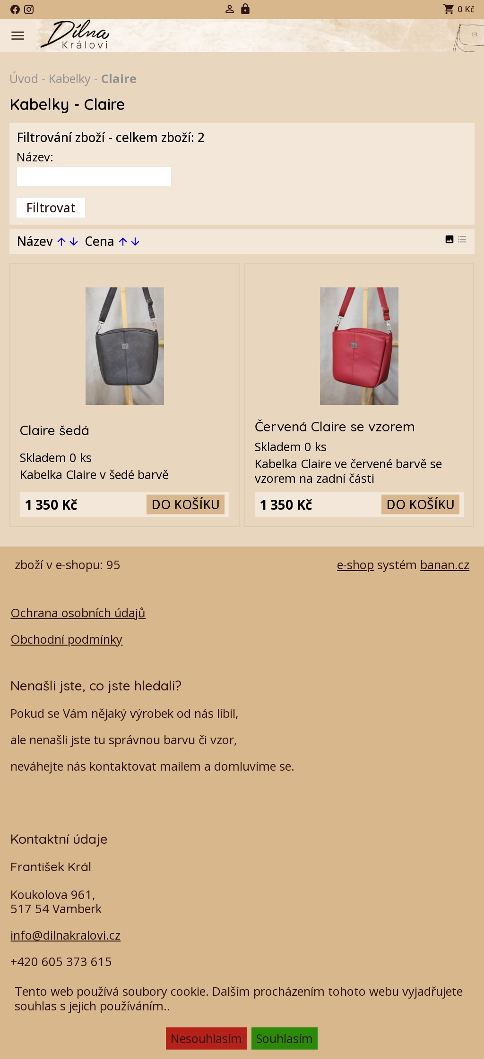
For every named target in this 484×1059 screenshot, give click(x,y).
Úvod (23, 78)
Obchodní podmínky (66, 639)
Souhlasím (284, 1038)
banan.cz (444, 564)
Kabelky (70, 78)
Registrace (246, 9)
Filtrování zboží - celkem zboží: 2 (111, 137)
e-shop (355, 564)
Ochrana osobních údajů (78, 613)
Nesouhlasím (206, 1038)
